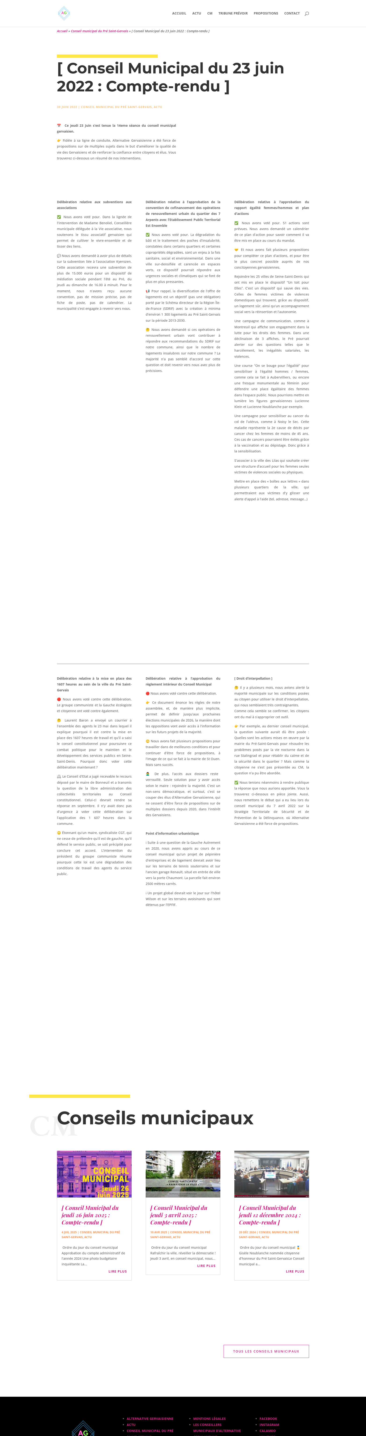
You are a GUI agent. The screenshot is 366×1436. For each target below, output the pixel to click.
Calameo (268, 1431)
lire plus (118, 1271)
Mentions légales (209, 1418)
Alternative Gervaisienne (150, 1418)
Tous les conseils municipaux (266, 1351)
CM (209, 13)
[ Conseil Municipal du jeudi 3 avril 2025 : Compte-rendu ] (178, 1215)
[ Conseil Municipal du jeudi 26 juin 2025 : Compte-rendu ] (90, 1215)
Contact (292, 13)
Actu (196, 13)
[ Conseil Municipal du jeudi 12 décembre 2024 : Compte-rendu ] (270, 1215)
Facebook (268, 1418)
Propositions (266, 13)
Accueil (179, 13)
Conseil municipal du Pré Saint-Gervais (99, 31)
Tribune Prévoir (233, 13)
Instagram (269, 1424)
